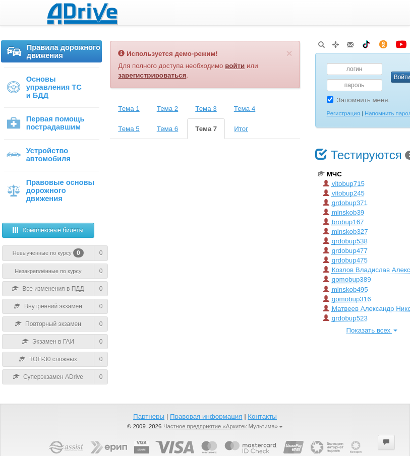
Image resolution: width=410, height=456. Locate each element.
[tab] (129, 108)
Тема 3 (206, 108)
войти (235, 66)
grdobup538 (345, 241)
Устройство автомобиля (38, 155)
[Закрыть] (289, 53)
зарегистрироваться (152, 75)
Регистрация (343, 113)
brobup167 (343, 222)
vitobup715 (344, 183)
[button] (386, 442)
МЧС (330, 174)
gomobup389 (347, 279)
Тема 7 (206, 129)
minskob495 (345, 289)
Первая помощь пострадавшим (45, 123)
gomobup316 (347, 299)
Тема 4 (245, 108)
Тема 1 (129, 108)
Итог (241, 129)
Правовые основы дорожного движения (50, 190)
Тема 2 (168, 108)
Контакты (262, 416)
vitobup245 (344, 193)
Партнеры (148, 416)
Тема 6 (168, 129)
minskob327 (345, 231)
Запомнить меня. (358, 100)
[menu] (51, 123)
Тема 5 (129, 129)
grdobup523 (345, 318)
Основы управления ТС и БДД (44, 87)
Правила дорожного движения (53, 51)
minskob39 (343, 212)
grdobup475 (345, 260)
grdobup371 (345, 203)
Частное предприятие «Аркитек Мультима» (223, 426)
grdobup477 (345, 250)
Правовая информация (206, 416)
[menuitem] (51, 56)
